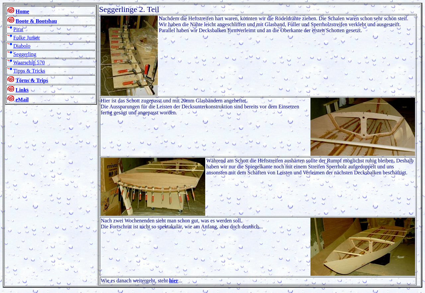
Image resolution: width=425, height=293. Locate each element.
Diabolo (22, 46)
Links (22, 90)
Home (22, 11)
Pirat (18, 29)
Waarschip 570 (29, 62)
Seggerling (24, 54)
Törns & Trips (32, 80)
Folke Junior (26, 37)
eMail (22, 99)
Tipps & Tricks (29, 71)
